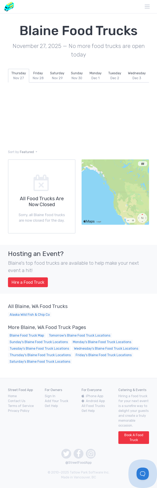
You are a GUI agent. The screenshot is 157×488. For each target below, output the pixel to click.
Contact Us (16, 401)
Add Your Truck (56, 401)
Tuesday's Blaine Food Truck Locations (39, 348)
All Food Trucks (93, 406)
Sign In (50, 396)
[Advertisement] (78, 116)
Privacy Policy (18, 411)
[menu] (147, 6)
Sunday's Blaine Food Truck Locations (39, 342)
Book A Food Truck (133, 437)
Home (12, 396)
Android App (93, 401)
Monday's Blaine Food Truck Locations (102, 342)
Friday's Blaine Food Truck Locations (104, 355)
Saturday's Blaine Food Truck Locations (40, 361)
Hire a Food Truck (27, 282)
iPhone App (92, 396)
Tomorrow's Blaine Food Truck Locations (79, 335)
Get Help (51, 406)
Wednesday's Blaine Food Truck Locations (106, 348)
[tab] (18, 76)
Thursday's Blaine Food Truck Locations (40, 355)
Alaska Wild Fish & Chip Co (30, 315)
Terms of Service (21, 406)
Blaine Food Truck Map (27, 335)
